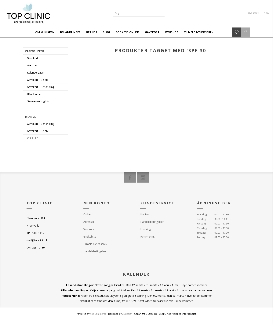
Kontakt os (147, 214)
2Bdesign (127, 313)
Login (266, 13)
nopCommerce (98, 313)
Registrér (253, 13)
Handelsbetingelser (95, 251)
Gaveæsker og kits (38, 101)
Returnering (147, 236)
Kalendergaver (36, 72)
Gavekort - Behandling (40, 87)
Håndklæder (34, 94)
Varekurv (88, 229)
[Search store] (136, 13)
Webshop (32, 65)
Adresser (88, 222)
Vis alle (32, 138)
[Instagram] (143, 177)
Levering (145, 229)
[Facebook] (130, 177)
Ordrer (87, 214)
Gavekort (32, 58)
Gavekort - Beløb (37, 80)
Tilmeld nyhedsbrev (95, 244)
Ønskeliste (89, 236)
